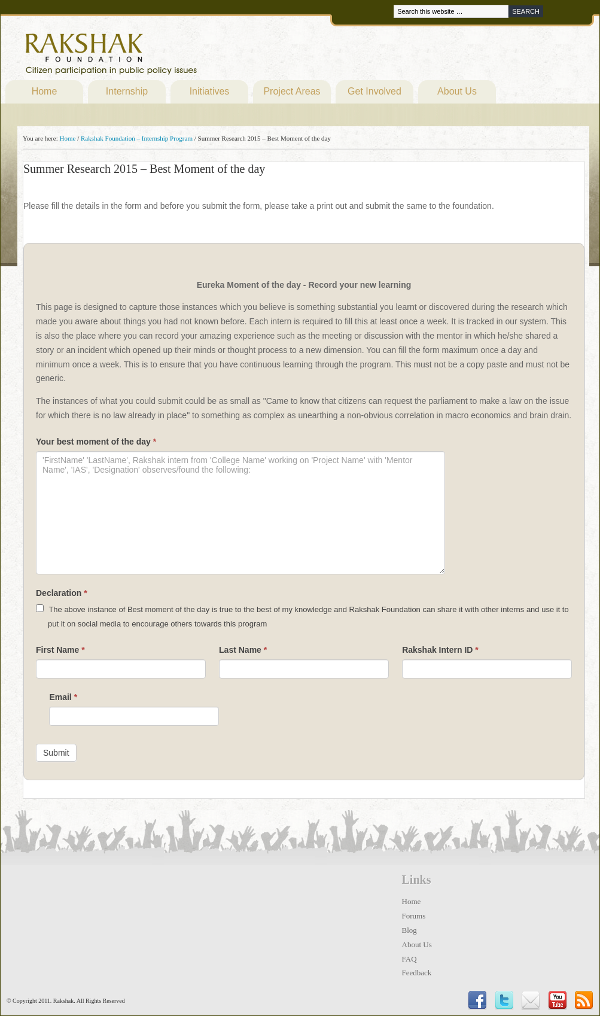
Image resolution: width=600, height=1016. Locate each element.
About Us (457, 91)
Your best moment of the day (96, 441)
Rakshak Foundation (163, 57)
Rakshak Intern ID (440, 650)
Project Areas (291, 91)
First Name (60, 650)
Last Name (243, 650)
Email (63, 697)
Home (44, 91)
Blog (409, 930)
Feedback (417, 972)
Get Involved (374, 91)
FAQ (409, 958)
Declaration (61, 593)
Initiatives (210, 91)
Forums (414, 915)
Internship (127, 91)
